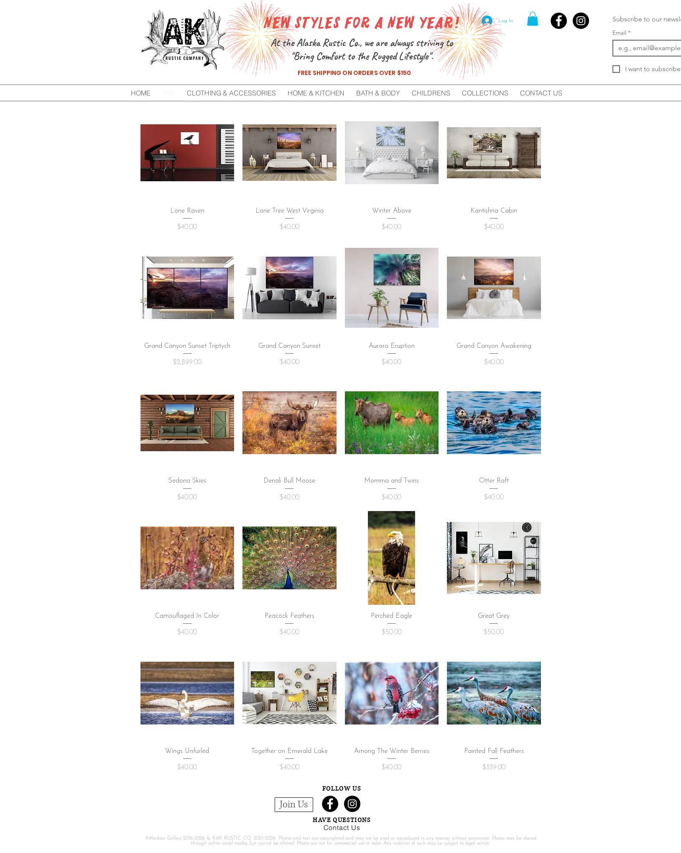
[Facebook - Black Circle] (559, 21)
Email (621, 32)
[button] (532, 19)
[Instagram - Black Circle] (581, 21)
